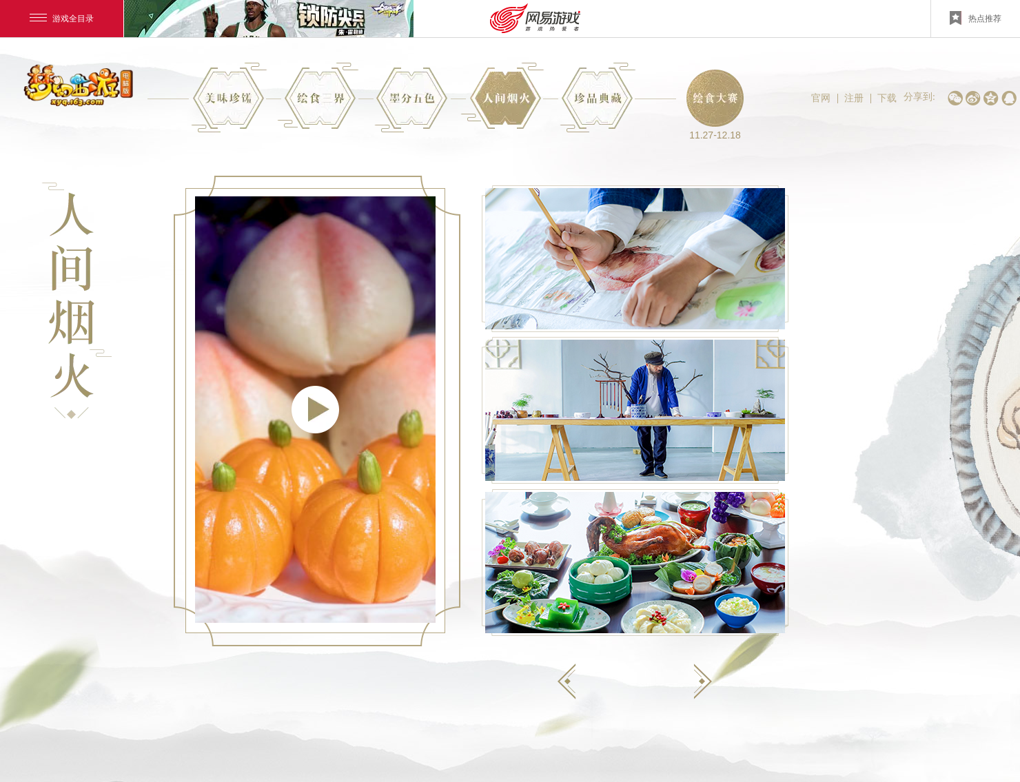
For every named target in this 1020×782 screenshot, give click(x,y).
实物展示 (598, 97)
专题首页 (229, 97)
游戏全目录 (62, 18)
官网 (820, 97)
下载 (887, 97)
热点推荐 (975, 18)
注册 (854, 97)
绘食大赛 (715, 98)
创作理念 (410, 100)
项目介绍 (318, 96)
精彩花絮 (502, 96)
